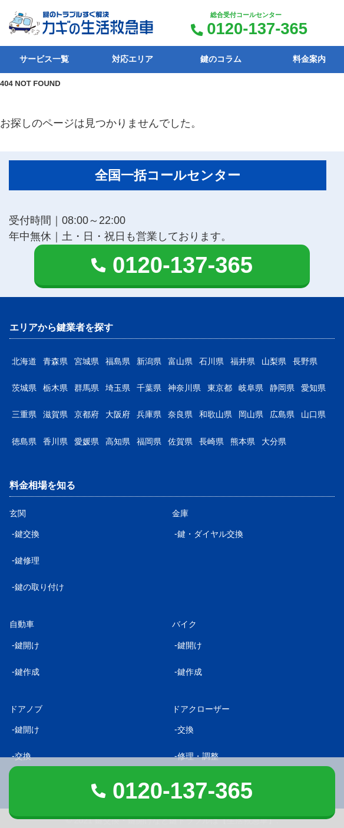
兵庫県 (149, 414)
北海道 (24, 361)
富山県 (180, 361)
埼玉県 (117, 387)
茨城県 (24, 387)
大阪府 (117, 414)
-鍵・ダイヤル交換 (208, 534)
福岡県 (149, 441)
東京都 (219, 387)
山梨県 (274, 361)
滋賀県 (55, 414)
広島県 (282, 414)
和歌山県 (215, 414)
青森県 (55, 361)
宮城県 (86, 361)
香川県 (55, 441)
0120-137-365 (257, 28)
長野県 (305, 361)
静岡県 (282, 387)
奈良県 (180, 414)
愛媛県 (86, 441)
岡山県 (251, 414)
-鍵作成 (25, 672)
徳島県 (24, 441)
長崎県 (211, 441)
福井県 (242, 361)
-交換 (184, 729)
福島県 (117, 361)
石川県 (211, 361)
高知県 (117, 441)
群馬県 (86, 387)
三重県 (24, 414)
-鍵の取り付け (38, 587)
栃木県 (55, 387)
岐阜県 (251, 387)
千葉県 (149, 387)
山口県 (313, 414)
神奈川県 (184, 387)
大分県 (274, 441)
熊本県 (242, 441)
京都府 (86, 414)
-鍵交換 (25, 534)
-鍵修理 (25, 560)
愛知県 (313, 387)
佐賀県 (180, 441)
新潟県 (149, 361)
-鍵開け (25, 645)
